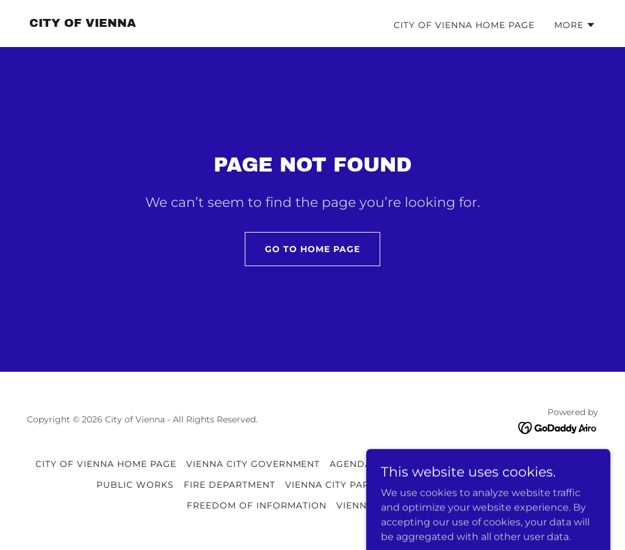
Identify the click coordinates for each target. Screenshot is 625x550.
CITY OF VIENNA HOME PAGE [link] (464, 25)
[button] (575, 25)
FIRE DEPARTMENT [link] (229, 484)
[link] (82, 23)
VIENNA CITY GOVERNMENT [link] (253, 463)
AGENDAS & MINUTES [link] (382, 463)
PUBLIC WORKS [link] (135, 484)
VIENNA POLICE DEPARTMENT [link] (517, 463)
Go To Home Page (312, 249)
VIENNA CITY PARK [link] (330, 484)
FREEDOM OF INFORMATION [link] (257, 505)
